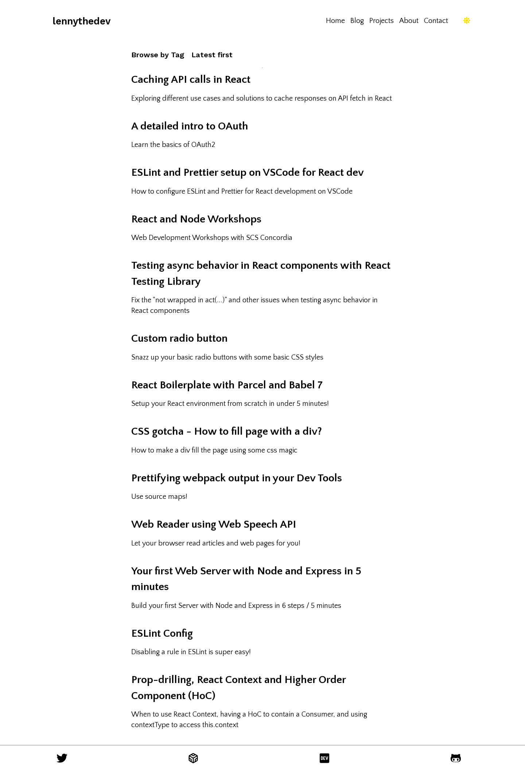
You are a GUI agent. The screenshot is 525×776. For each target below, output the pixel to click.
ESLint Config (162, 634)
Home (335, 21)
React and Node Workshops (196, 219)
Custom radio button (179, 339)
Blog (357, 21)
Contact (436, 21)
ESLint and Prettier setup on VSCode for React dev (247, 173)
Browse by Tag (157, 54)
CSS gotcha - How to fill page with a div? (226, 432)
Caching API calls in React (190, 80)
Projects (381, 21)
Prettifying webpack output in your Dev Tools (236, 478)
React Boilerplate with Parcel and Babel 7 (227, 385)
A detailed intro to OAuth (189, 126)
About (409, 21)
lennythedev (81, 21)
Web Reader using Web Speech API (213, 525)
